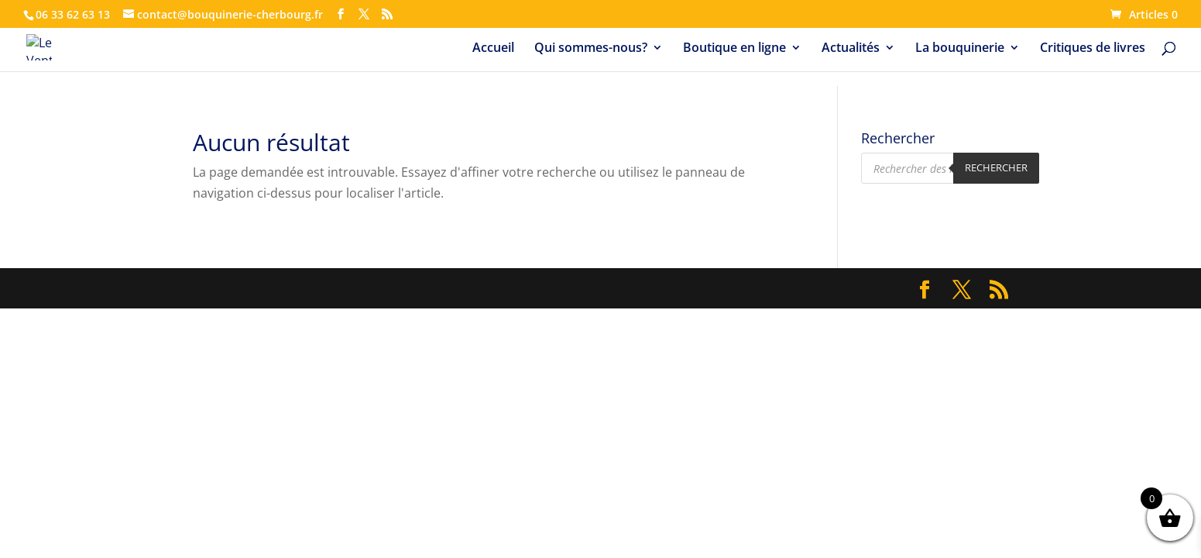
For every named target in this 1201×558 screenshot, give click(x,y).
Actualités (851, 49)
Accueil (493, 49)
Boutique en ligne (734, 49)
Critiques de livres (1092, 49)
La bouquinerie (959, 49)
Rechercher (996, 167)
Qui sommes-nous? (590, 49)
